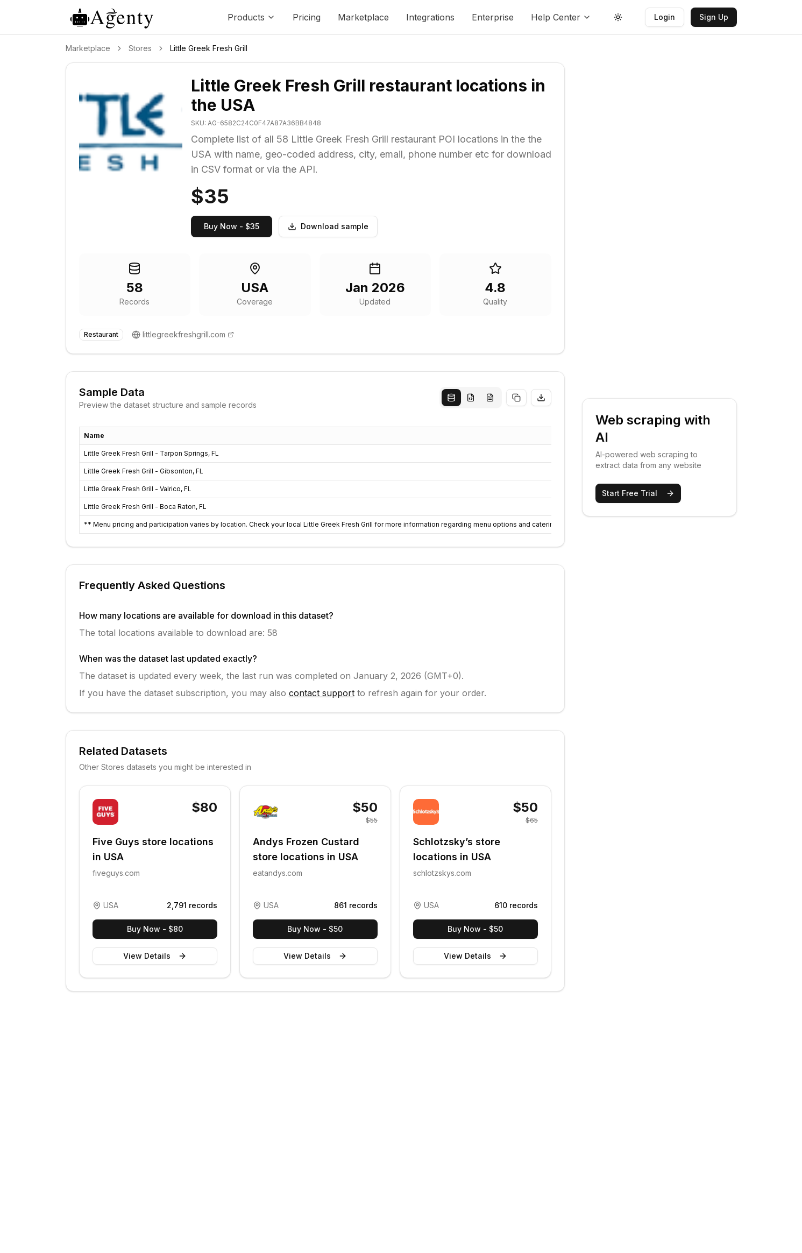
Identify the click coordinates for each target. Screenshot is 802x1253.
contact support (321, 693)
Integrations (430, 17)
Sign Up (713, 17)
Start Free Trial (638, 493)
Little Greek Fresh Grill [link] (208, 48)
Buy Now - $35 (231, 226)
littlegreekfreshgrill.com (184, 334)
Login (664, 17)
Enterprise (493, 17)
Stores (140, 48)
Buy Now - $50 (315, 928)
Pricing (307, 17)
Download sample (328, 226)
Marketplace (363, 17)
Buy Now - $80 (155, 928)
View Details (155, 955)
